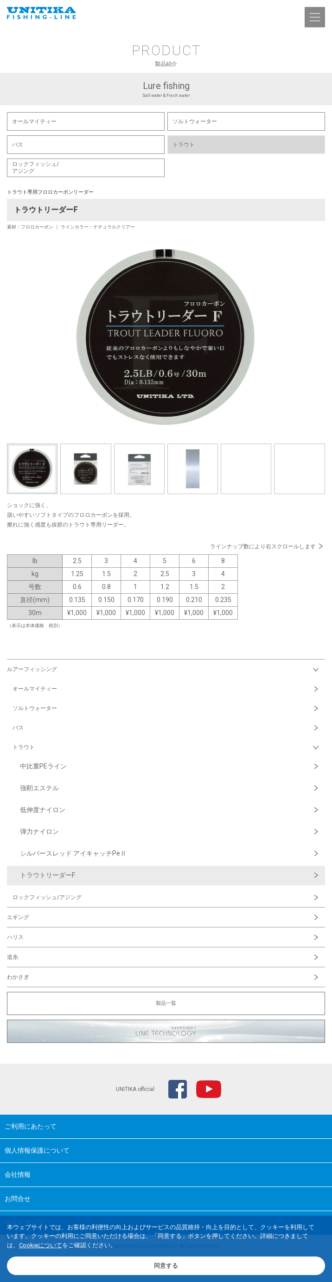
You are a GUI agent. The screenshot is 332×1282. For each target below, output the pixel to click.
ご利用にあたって (31, 1126)
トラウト (183, 144)
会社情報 (18, 1174)
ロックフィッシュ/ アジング (35, 167)
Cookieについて (40, 1245)
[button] (315, 17)
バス (17, 144)
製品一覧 (166, 1003)
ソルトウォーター (194, 121)
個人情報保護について (37, 1150)
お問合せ (18, 1198)
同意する (166, 1265)
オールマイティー (34, 121)
